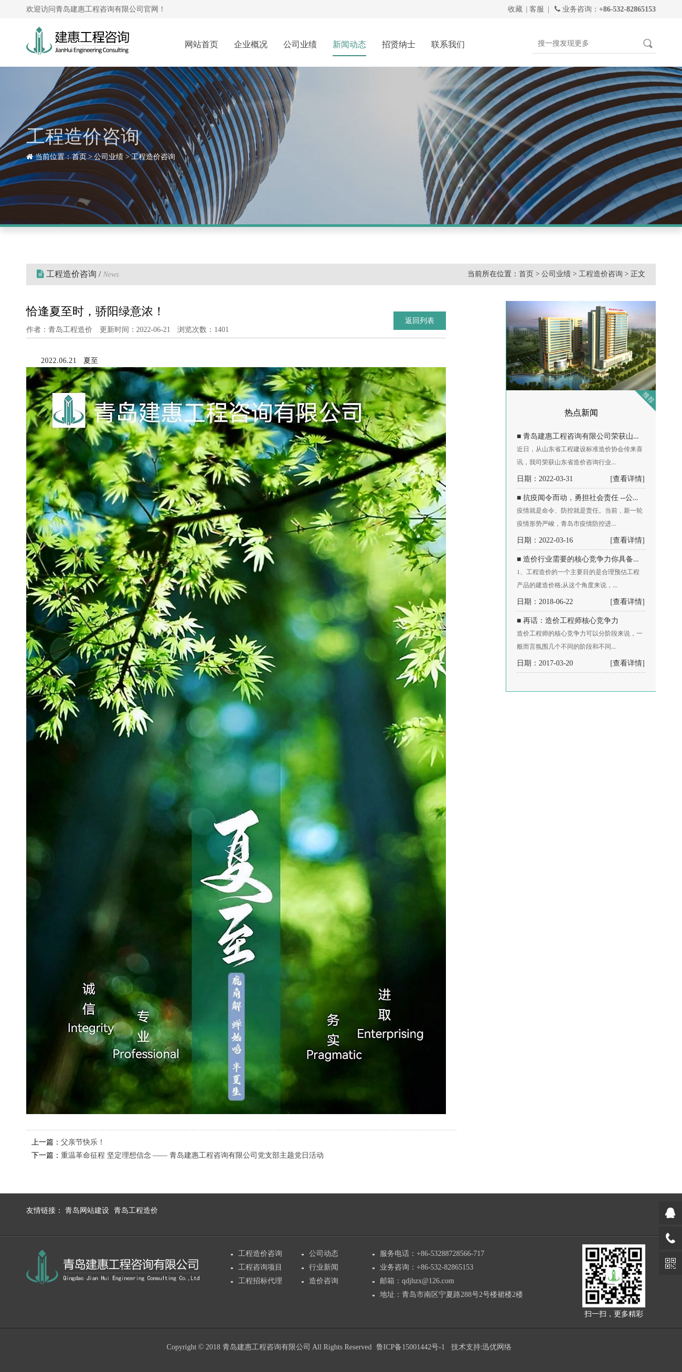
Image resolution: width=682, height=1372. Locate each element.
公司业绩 (300, 44)
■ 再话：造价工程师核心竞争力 (568, 621)
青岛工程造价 (136, 1210)
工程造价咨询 (153, 157)
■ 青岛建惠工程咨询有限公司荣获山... (577, 436)
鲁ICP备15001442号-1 (410, 1347)
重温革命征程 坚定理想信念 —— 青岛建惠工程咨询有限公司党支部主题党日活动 (192, 1155)
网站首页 (201, 44)
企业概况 (251, 44)
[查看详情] (627, 479)
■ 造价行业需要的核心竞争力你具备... (577, 559)
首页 (79, 157)
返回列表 (419, 321)
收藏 (515, 9)
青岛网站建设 (87, 1210)
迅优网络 (497, 1347)
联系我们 (448, 44)
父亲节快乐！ (83, 1142)
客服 (536, 9)
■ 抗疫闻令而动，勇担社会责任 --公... (577, 498)
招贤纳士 (398, 44)
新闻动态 (349, 44)
